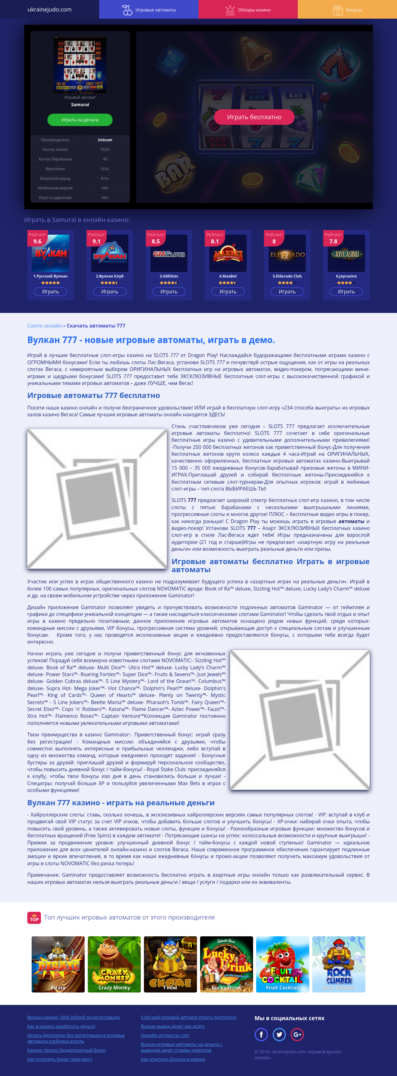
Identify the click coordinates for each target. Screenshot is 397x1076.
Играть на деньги (80, 120)
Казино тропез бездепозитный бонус (66, 1050)
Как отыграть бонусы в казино (173, 1059)
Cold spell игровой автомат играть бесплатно (188, 1017)
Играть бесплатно (254, 117)
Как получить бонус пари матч (59, 1059)
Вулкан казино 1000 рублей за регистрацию (73, 1017)
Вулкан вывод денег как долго (173, 1026)
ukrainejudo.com (50, 9)
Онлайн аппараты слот (165, 1035)
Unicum (105, 139)
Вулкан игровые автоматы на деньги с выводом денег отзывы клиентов (181, 1047)
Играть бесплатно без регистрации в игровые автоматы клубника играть (76, 1038)
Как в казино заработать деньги (61, 1026)
